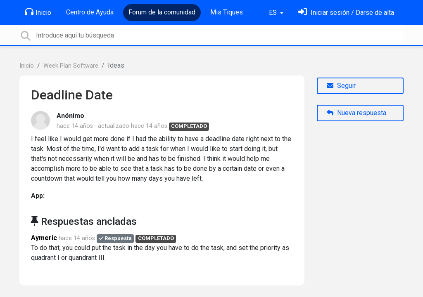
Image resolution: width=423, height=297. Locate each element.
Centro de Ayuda (90, 12)
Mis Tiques (226, 12)
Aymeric (44, 238)
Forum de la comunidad (161, 12)
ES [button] (273, 12)
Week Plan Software (70, 65)
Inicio (38, 11)
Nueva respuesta (356, 113)
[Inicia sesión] (346, 12)
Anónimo (70, 116)
